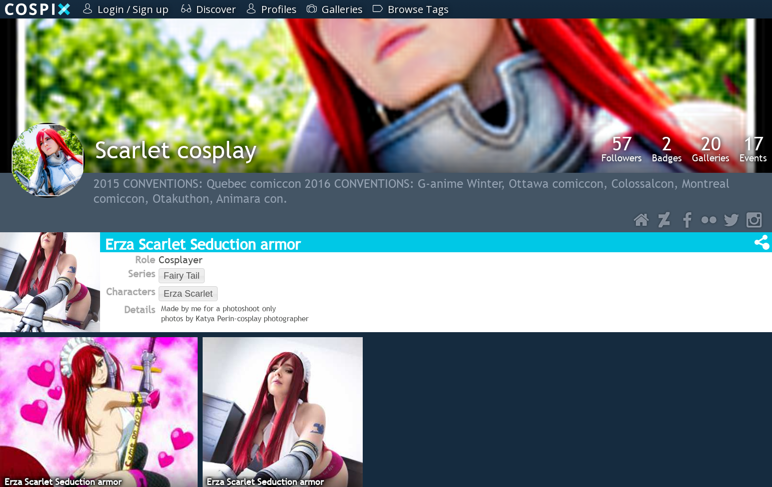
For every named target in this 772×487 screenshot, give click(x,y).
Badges (667, 148)
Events (753, 148)
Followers (621, 148)
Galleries (710, 148)
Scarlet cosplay (176, 149)
